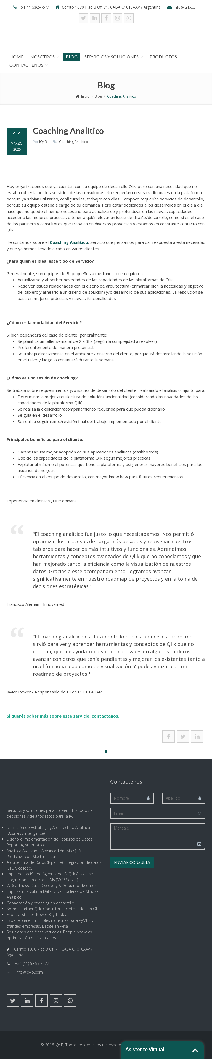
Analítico (81, 141)
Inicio (82, 96)
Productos (163, 56)
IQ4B (43, 141)
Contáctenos (26, 64)
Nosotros (42, 56)
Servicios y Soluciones (111, 56)
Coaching (66, 141)
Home (16, 56)
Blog (72, 56)
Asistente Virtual (144, 1049)
